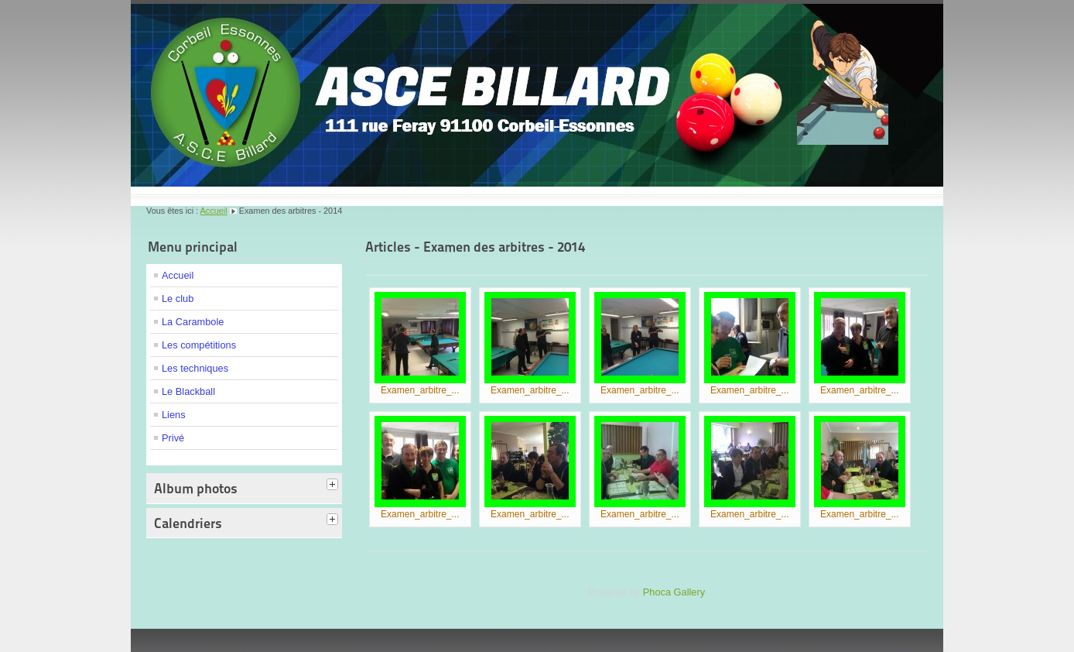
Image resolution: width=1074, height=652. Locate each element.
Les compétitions (199, 345)
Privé (173, 438)
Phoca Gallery (674, 592)
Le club (177, 298)
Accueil (213, 210)
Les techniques (195, 368)
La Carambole (193, 322)
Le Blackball (188, 391)
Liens (174, 414)
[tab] (334, 485)
